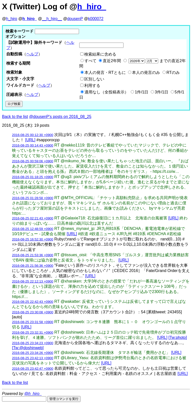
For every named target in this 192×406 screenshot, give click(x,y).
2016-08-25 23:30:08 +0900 (32, 312)
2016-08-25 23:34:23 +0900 (32, 343)
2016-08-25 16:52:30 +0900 (32, 239)
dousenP (75, 19)
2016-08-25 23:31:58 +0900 (32, 322)
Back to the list (15, 116)
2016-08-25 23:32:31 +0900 (32, 332)
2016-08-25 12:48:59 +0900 (32, 229)
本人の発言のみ (146, 72)
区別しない (94, 79)
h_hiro (11, 19)
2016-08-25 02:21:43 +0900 (32, 218)
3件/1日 (161, 92)
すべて (90, 61)
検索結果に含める (100, 54)
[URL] (30, 140)
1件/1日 (141, 92)
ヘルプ (32, 54)
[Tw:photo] (177, 337)
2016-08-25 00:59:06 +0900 (32, 161)
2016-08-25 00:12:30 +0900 (32, 135)
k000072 (95, 19)
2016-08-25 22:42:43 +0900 (32, 302)
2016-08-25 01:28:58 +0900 (32, 198)
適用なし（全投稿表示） (106, 92)
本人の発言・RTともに (105, 72)
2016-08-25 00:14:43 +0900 (32, 145)
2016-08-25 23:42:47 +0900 (32, 368)
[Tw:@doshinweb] (28, 348)
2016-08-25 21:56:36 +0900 (32, 265)
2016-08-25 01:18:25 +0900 (32, 177)
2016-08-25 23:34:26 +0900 (32, 353)
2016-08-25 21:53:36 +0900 (32, 255)
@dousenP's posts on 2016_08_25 (60, 116)
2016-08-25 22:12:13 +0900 (32, 281)
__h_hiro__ (52, 19)
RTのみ (173, 72)
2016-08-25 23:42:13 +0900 (32, 358)
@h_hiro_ (33, 393)
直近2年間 (112, 61)
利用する (92, 85)
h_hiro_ (91, 6)
